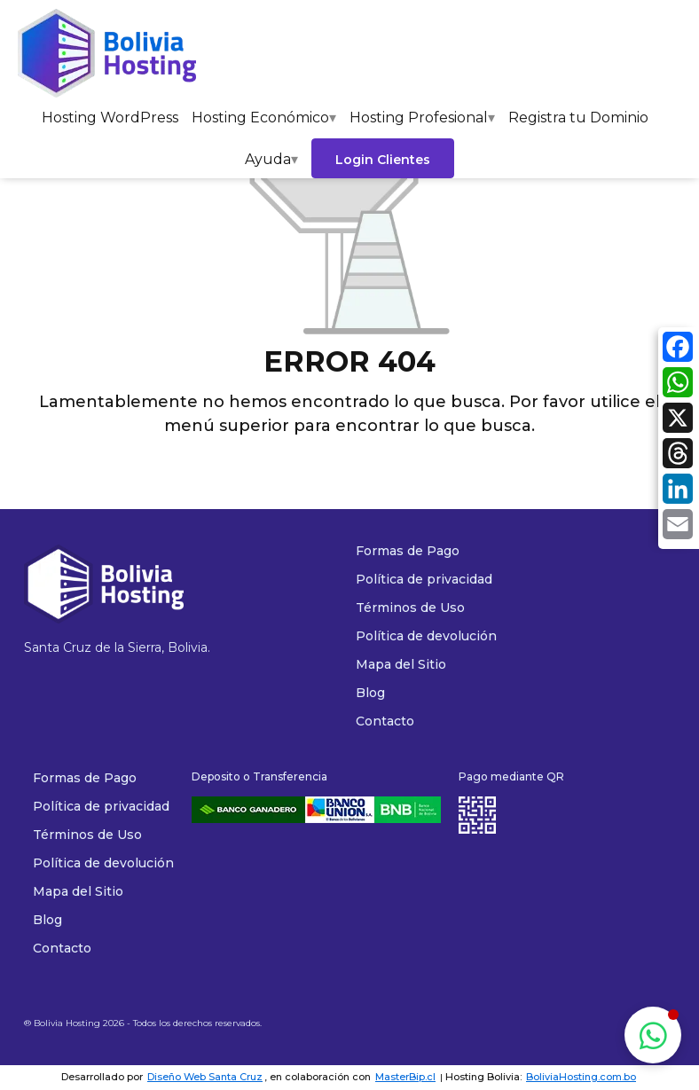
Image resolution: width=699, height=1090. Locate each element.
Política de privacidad (101, 806)
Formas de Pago (85, 778)
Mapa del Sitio (78, 891)
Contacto (62, 948)
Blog (47, 920)
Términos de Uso (87, 835)
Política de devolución (103, 863)
